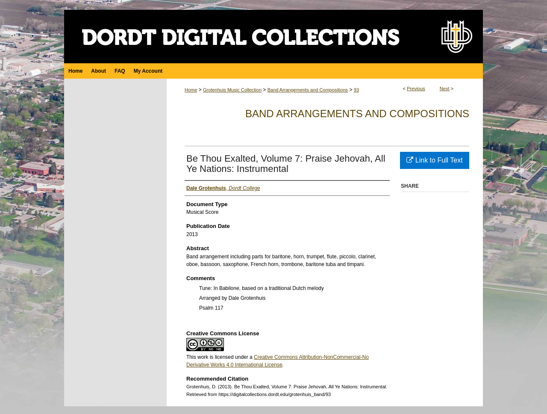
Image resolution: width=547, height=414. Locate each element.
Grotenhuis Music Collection (232, 89)
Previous (416, 88)
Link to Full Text (434, 160)
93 (356, 89)
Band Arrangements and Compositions (308, 89)
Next (445, 88)
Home (191, 89)
